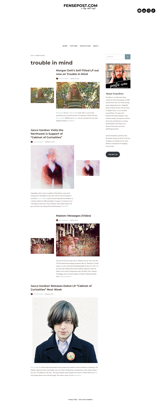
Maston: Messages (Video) (73, 215)
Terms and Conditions (85, 399)
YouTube (73, 46)
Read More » (71, 121)
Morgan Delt (59, 113)
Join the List (112, 154)
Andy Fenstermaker (64, 78)
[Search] (127, 56)
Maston (75, 118)
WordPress (46, 395)
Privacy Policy (72, 399)
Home (65, 46)
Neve (32, 395)
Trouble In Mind (73, 113)
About (95, 46)
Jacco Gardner (60, 118)
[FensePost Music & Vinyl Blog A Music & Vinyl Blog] (81, 6)
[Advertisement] (80, 28)
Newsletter (85, 46)
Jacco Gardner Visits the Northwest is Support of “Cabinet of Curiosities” (47, 134)
